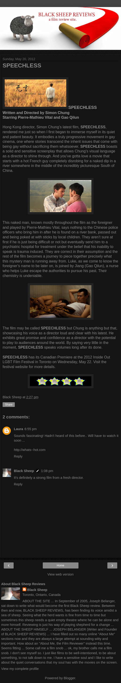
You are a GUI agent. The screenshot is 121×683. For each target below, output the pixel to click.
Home (60, 565)
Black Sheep (24, 471)
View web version (60, 574)
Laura (18, 429)
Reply (18, 456)
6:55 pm (30, 429)
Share (8, 404)
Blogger (69, 678)
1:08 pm (47, 471)
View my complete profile (20, 669)
